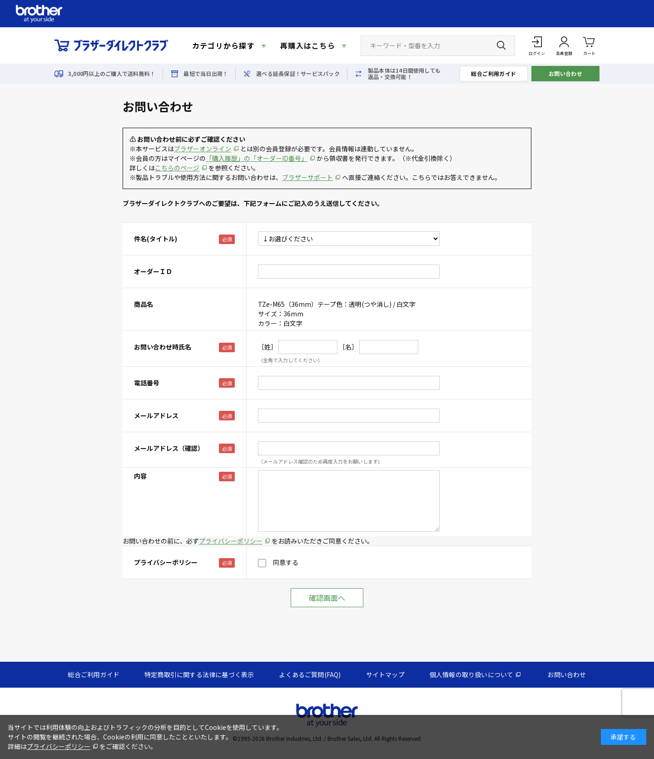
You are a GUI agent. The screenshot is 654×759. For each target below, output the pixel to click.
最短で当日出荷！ (205, 73)
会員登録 (564, 53)
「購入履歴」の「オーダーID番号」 (256, 158)
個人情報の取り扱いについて (472, 674)
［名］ (348, 346)
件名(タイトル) (155, 238)
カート (589, 45)
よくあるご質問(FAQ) (310, 674)
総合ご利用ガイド (493, 73)
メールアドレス (156, 415)
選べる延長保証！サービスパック (298, 73)
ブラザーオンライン (202, 148)
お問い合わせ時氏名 (162, 346)
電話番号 (146, 382)
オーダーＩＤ (153, 271)
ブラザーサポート (307, 177)
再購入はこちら (307, 45)
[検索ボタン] (501, 45)
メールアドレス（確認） (169, 448)
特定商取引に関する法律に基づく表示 (199, 674)
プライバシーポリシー (231, 540)
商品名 (143, 304)
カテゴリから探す (223, 45)
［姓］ (267, 346)
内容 (140, 475)
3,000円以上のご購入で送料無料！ (111, 73)
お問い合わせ (566, 73)
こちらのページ (177, 167)
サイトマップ (385, 674)
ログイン (537, 53)
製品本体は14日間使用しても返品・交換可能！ (404, 73)
